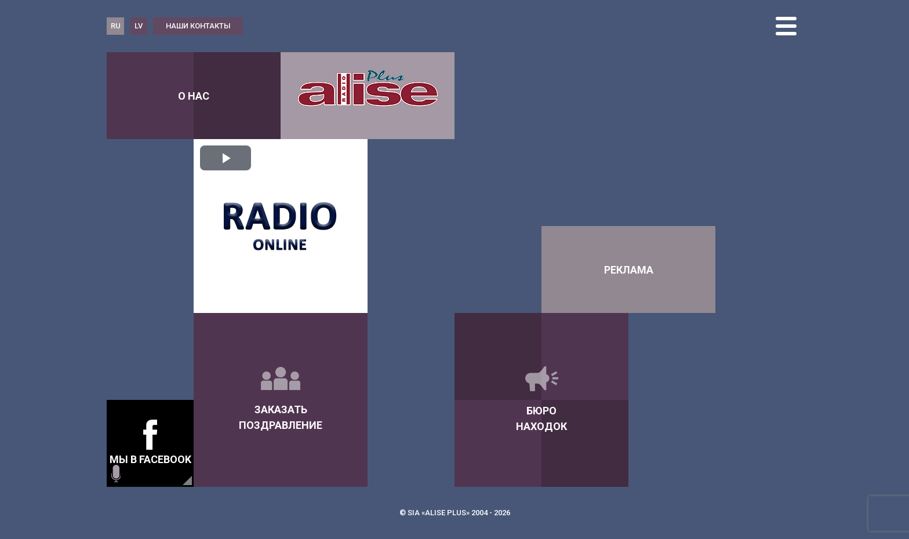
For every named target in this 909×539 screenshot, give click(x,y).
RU (116, 25)
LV (138, 25)
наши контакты (198, 25)
